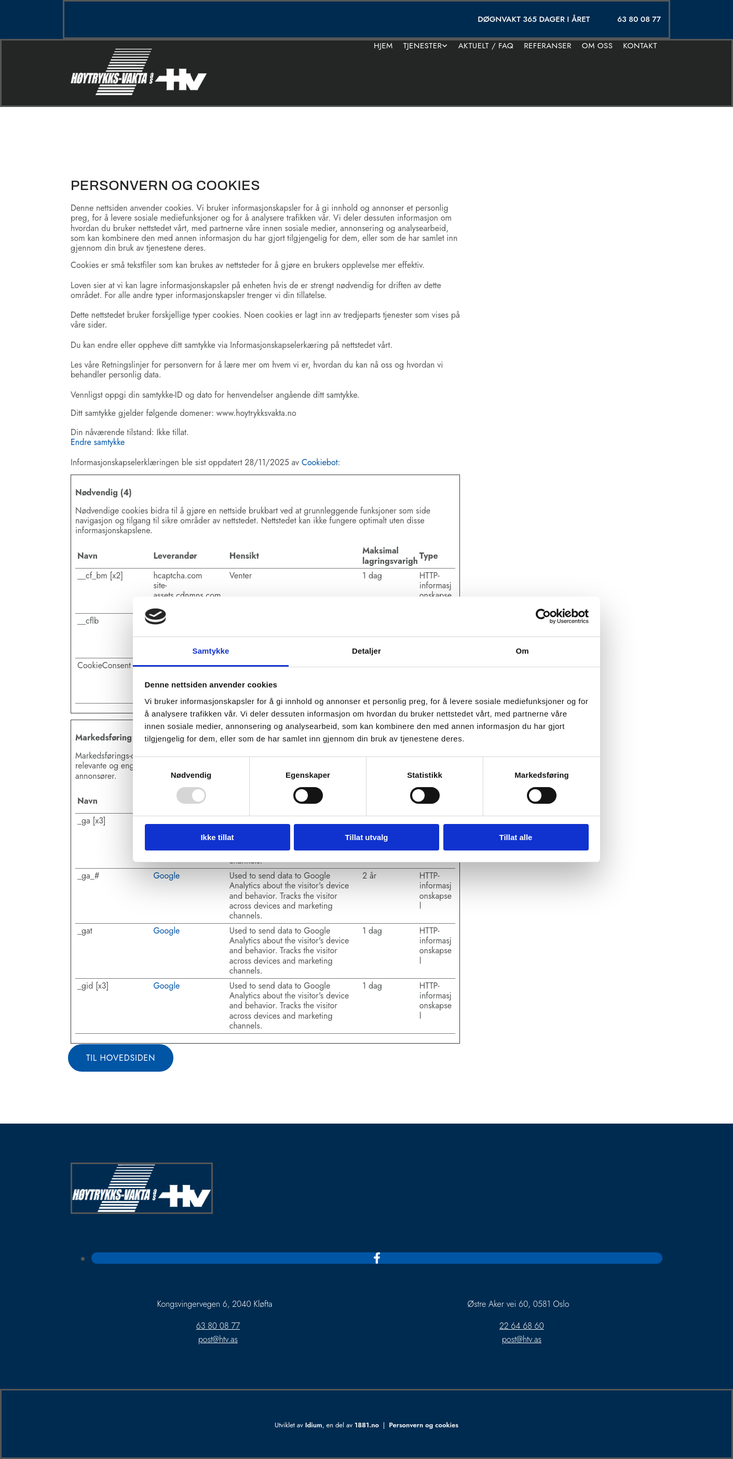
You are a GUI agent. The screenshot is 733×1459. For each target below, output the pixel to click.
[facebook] (377, 1258)
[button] (120, 1058)
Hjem (383, 46)
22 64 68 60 (521, 1326)
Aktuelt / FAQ (485, 46)
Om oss (597, 46)
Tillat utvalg (366, 837)
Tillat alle (516, 837)
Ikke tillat (217, 837)
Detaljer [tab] (366, 650)
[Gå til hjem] (139, 93)
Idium (313, 1425)
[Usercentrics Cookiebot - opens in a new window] (543, 616)
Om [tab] (521, 650)
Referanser (548, 46)
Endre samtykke (98, 442)
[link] (425, 46)
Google (166, 876)
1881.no (367, 1425)
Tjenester (422, 46)
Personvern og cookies (423, 1425)
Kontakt (640, 46)
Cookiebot (320, 462)
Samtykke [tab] (211, 650)
